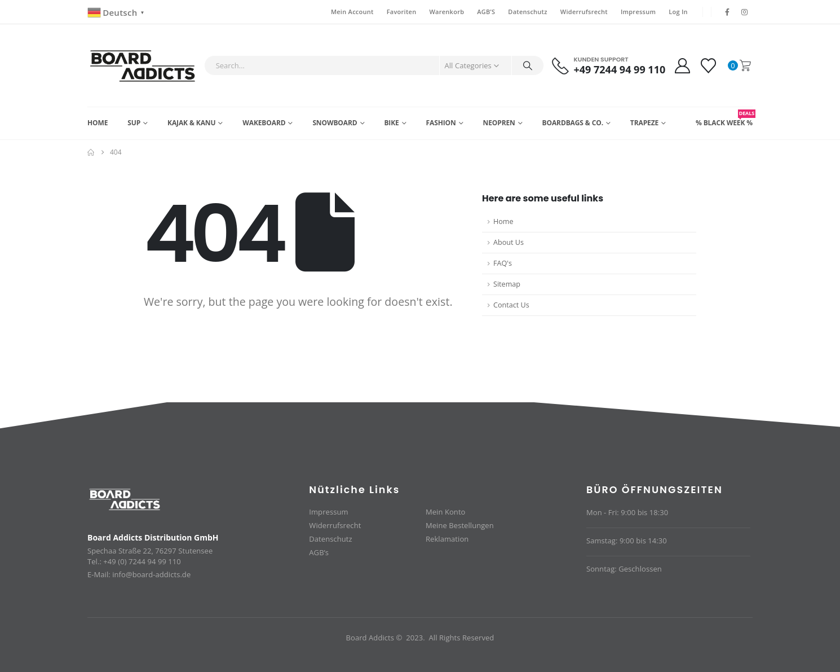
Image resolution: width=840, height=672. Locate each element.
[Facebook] (727, 12)
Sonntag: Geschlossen (624, 569)
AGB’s (319, 552)
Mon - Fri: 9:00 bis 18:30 (627, 512)
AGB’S (486, 11)
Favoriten (402, 11)
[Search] (527, 65)
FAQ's (502, 263)
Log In (678, 11)
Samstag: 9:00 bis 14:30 (626, 540)
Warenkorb (446, 11)
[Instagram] (744, 12)
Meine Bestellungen (460, 525)
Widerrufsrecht (584, 11)
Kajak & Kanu (191, 123)
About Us (508, 242)
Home (97, 123)
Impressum (638, 11)
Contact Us (511, 305)
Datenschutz (527, 11)
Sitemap (506, 284)
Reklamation (447, 539)
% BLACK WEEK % (724, 118)
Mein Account (352, 11)
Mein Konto (445, 512)
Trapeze (644, 123)
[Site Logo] (142, 65)
